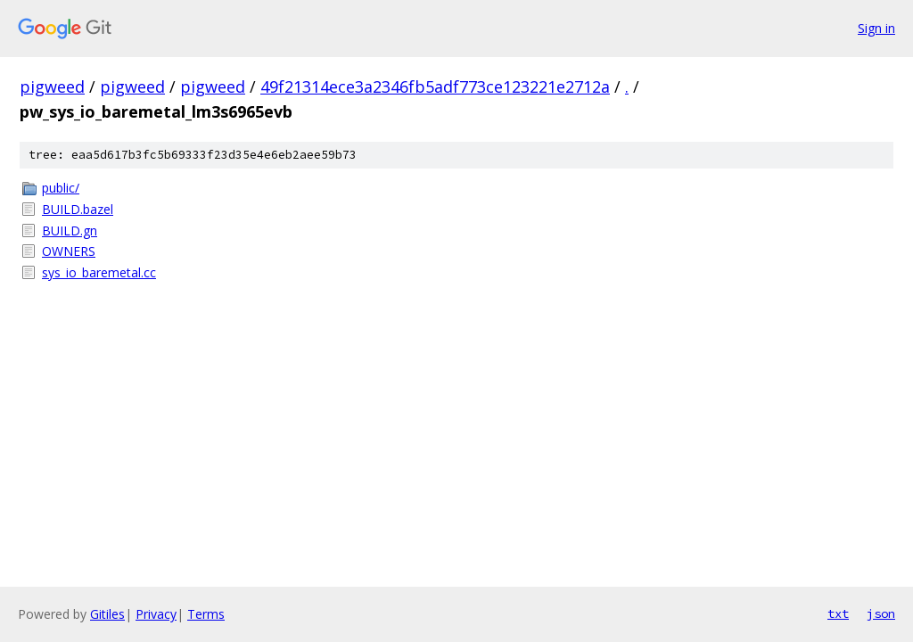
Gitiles (107, 613)
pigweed (52, 86)
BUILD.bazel (77, 209)
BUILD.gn (69, 230)
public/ (60, 187)
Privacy (156, 613)
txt (838, 613)
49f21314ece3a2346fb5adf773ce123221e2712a (435, 86)
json (881, 613)
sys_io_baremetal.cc (99, 272)
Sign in (876, 28)
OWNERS (68, 251)
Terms (206, 613)
